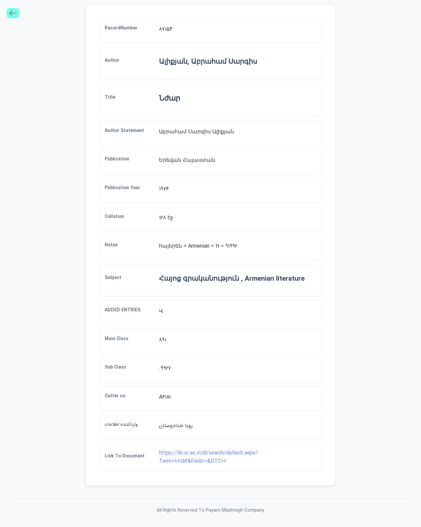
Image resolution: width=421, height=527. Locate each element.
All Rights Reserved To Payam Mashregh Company (210, 510)
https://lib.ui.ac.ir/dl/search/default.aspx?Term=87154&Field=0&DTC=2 (208, 457)
